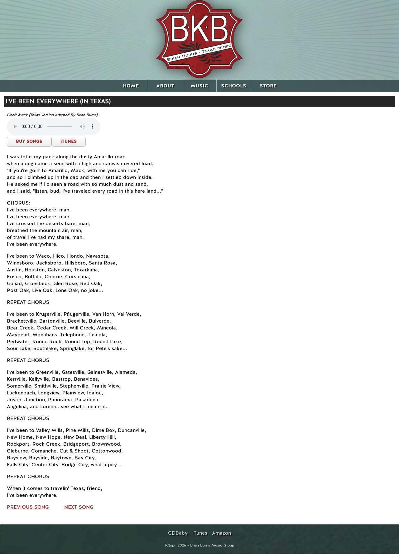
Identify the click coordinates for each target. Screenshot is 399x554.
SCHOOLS (233, 85)
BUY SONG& (29, 141)
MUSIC (199, 85)
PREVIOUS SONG (28, 507)
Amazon (221, 533)
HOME (131, 85)
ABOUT (165, 85)
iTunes (199, 533)
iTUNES (68, 141)
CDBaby (178, 533)
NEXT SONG (78, 507)
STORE (268, 85)
